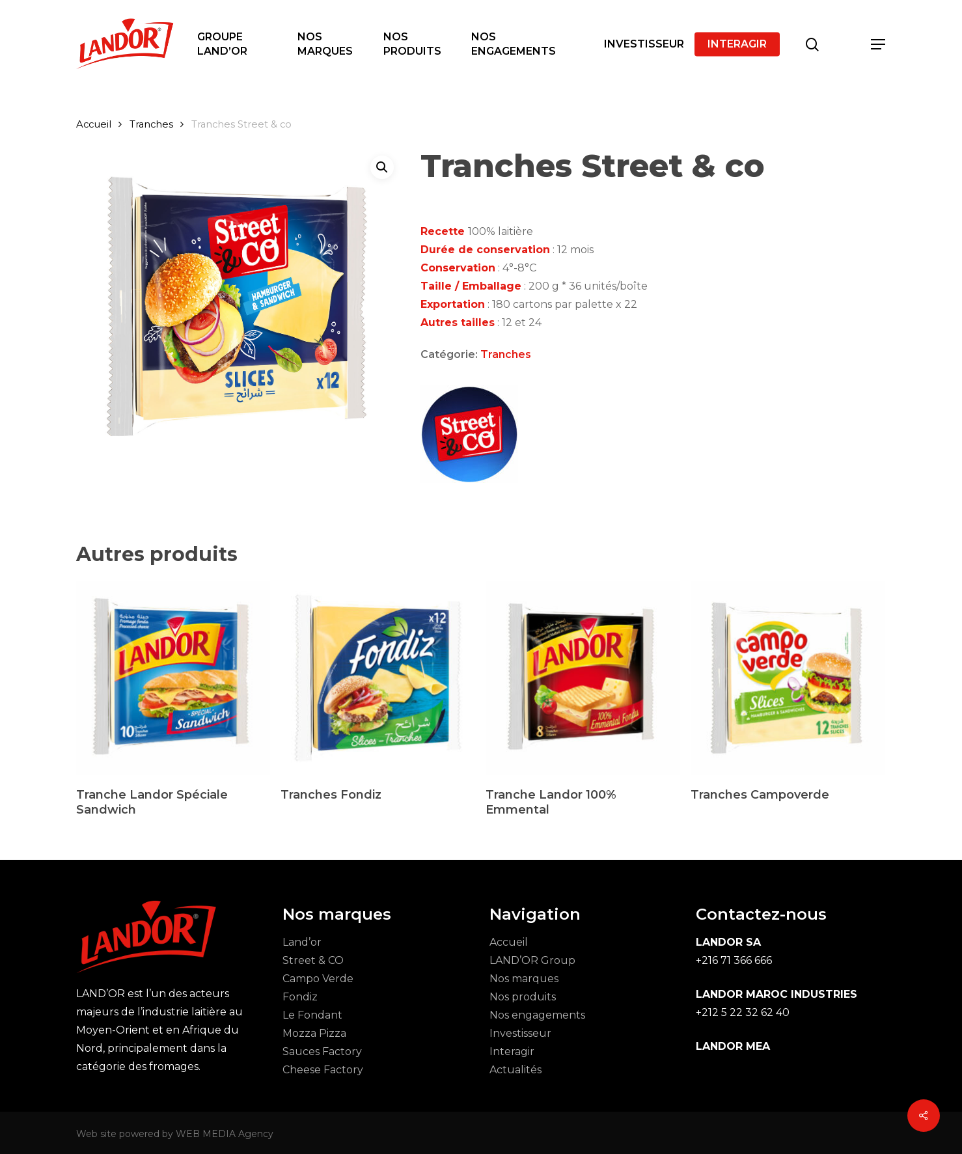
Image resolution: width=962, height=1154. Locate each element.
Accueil (93, 124)
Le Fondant (312, 1015)
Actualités (515, 1070)
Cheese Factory (322, 1070)
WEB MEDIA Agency (224, 1134)
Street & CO (313, 960)
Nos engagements (537, 1015)
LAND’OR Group (532, 960)
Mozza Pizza (314, 1033)
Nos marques (523, 978)
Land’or (302, 942)
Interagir (511, 1051)
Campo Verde (317, 978)
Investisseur (520, 1033)
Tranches (151, 124)
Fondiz (300, 997)
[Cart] (845, 44)
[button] (878, 44)
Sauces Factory (322, 1051)
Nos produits (522, 997)
